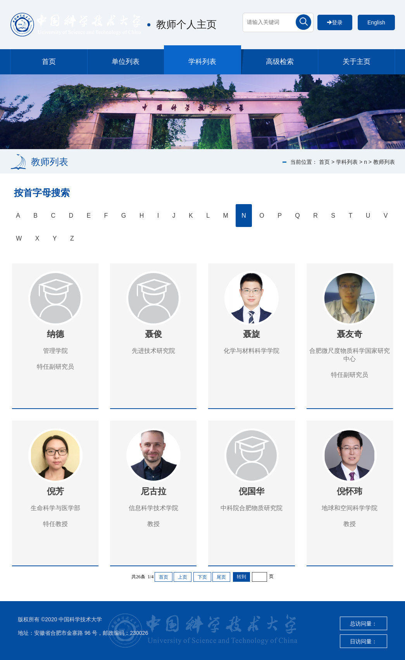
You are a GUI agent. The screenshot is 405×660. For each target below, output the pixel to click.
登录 (335, 22)
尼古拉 (153, 491)
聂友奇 (349, 334)
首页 (49, 61)
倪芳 (55, 491)
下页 (202, 577)
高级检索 (280, 61)
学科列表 (202, 61)
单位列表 (126, 61)
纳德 (55, 334)
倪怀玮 (349, 491)
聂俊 (153, 334)
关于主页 (357, 61)
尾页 (221, 577)
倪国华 (251, 491)
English (376, 22)
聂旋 (251, 334)
